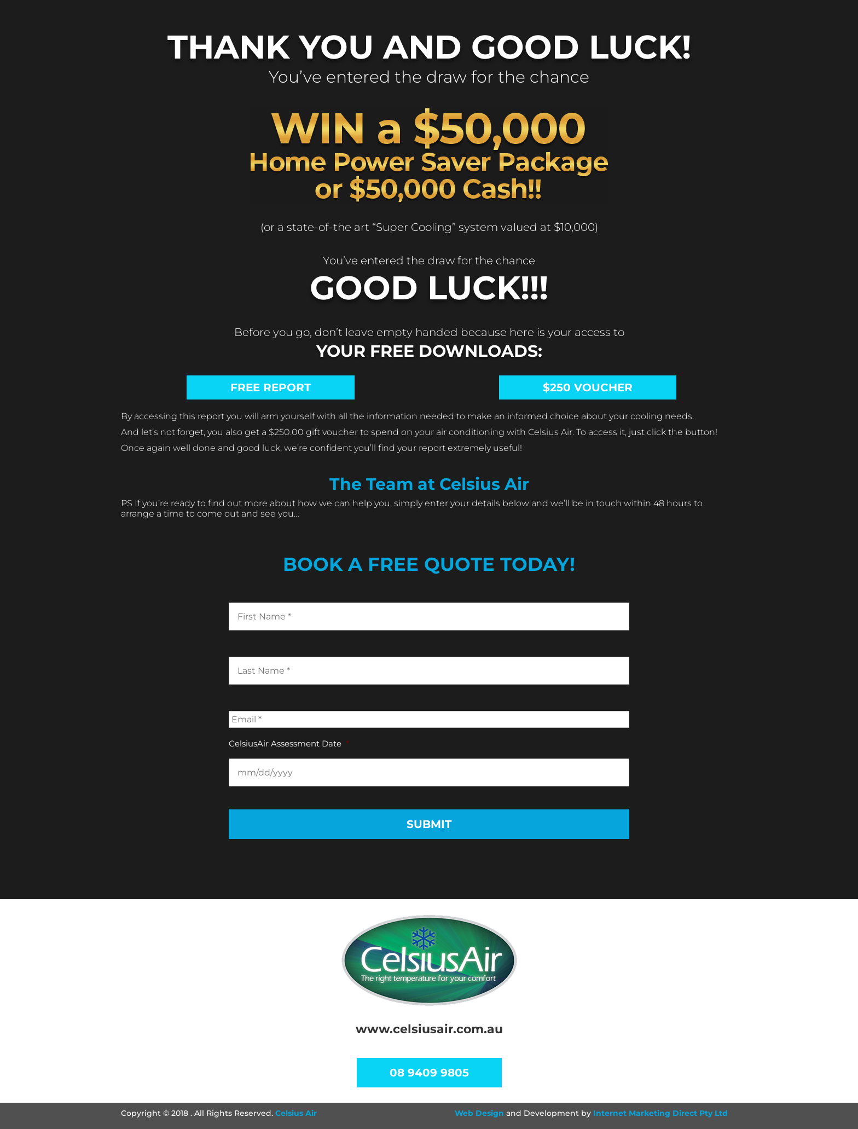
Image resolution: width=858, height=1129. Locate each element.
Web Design (479, 1113)
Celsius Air (296, 1113)
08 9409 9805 (429, 1072)
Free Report (270, 387)
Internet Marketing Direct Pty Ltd (660, 1113)
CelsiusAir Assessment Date (289, 743)
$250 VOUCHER (588, 387)
